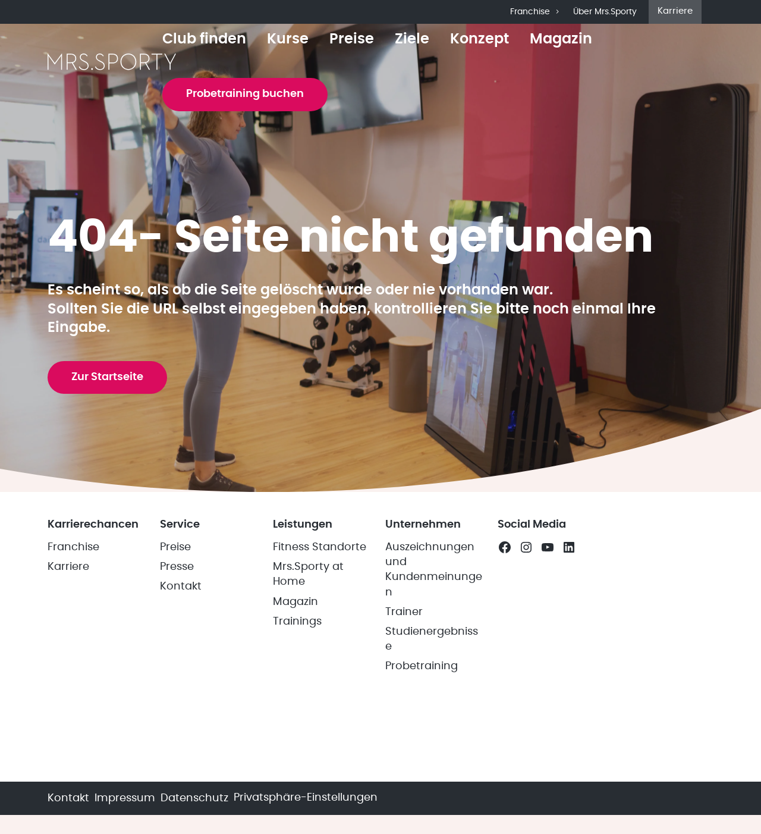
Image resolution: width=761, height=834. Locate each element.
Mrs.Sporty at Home (308, 574)
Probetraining (421, 666)
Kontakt (181, 586)
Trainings (297, 621)
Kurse (288, 39)
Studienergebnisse (431, 639)
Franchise (535, 12)
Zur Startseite (107, 377)
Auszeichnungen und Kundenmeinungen (433, 570)
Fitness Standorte (319, 547)
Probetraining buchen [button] (245, 94)
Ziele (412, 39)
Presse (177, 567)
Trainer (404, 612)
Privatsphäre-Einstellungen (306, 797)
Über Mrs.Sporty (605, 12)
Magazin (561, 39)
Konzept (479, 39)
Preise (351, 39)
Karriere (675, 11)
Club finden (204, 39)
